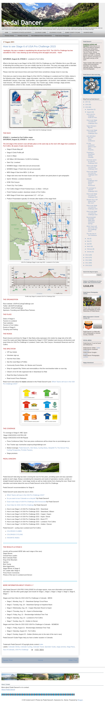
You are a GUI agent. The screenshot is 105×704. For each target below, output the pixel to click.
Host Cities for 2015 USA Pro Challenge (20, 505)
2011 (87, 263)
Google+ (85, 354)
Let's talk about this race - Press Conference (91, 138)
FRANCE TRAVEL (9, 35)
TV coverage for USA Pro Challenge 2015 (92, 189)
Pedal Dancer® (24, 448)
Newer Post (8, 660)
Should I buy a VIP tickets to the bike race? (92, 201)
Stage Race (71, 647)
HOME (6, 32)
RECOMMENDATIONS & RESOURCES (41, 35)
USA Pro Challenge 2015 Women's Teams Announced (92, 182)
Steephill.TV (52, 448)
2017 (87, 102)
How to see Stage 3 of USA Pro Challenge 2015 (92, 195)
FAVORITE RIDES (88, 32)
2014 (87, 255)
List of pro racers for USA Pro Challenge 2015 (92, 161)
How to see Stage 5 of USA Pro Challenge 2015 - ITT (92, 174)
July (88, 238)
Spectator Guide (50, 647)
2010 (87, 265)
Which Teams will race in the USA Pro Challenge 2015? (25, 495)
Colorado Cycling (26, 647)
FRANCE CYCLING (23, 35)
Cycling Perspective (13, 450)
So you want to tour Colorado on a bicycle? (21, 498)
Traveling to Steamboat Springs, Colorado (90, 155)
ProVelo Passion (26, 450)
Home (40, 660)
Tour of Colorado (8, 649)
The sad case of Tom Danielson (92, 234)
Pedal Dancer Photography (62, 35)
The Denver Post (63, 448)
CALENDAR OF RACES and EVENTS (21, 32)
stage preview (61, 647)
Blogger (80, 700)
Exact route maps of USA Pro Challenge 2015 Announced (26, 501)
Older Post (72, 660)
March (89, 246)
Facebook (86, 351)
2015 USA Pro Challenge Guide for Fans (92, 116)
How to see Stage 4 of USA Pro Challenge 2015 (92, 167)
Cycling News (42, 448)
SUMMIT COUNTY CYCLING (72, 32)
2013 (87, 257)
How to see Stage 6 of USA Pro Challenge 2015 (92, 131)
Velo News (33, 448)
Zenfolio (85, 357)
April (88, 244)
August (89, 112)
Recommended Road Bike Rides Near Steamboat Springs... (91, 220)
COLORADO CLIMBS (40, 32)
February (90, 249)
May (88, 241)
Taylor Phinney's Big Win (91, 126)
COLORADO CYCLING (55, 32)
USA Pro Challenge (21, 649)
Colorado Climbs (14, 647)
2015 (87, 107)
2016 (87, 104)
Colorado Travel (38, 647)
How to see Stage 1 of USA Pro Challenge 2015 (92, 213)
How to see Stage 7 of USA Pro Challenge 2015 (92, 121)
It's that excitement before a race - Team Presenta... (92, 147)
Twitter (98, 348)
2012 (87, 260)
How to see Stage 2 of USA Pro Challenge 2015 (92, 207)
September (90, 109)
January (89, 251)
